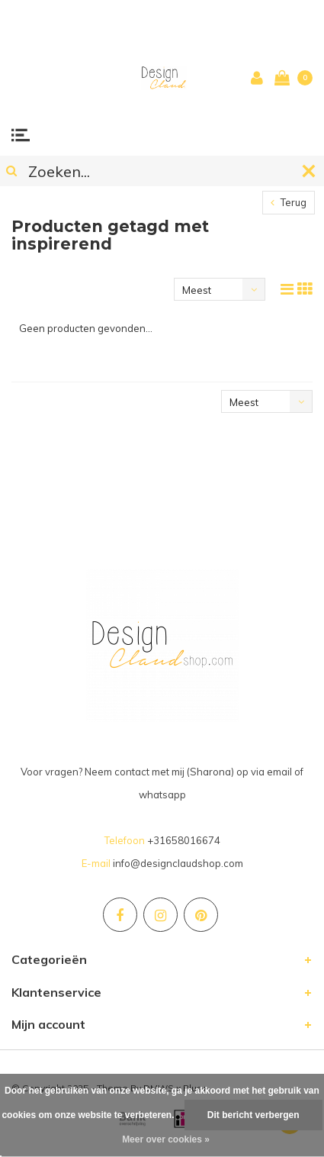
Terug (288, 202)
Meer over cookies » (166, 1139)
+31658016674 (183, 840)
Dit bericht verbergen (253, 1115)
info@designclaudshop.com (178, 863)
